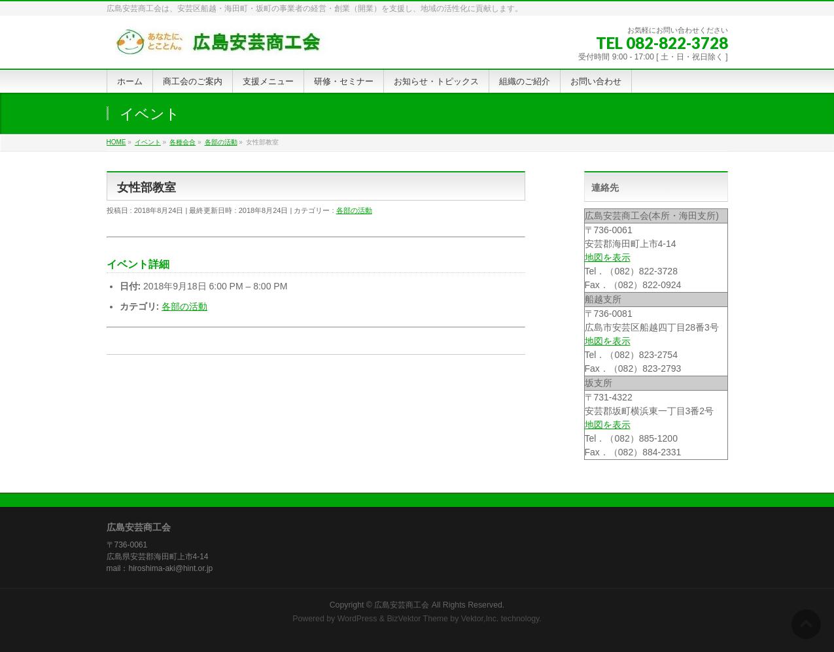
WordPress (357, 618)
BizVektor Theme (417, 618)
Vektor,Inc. (480, 618)
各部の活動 (354, 210)
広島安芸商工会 (401, 605)
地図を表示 (608, 257)
